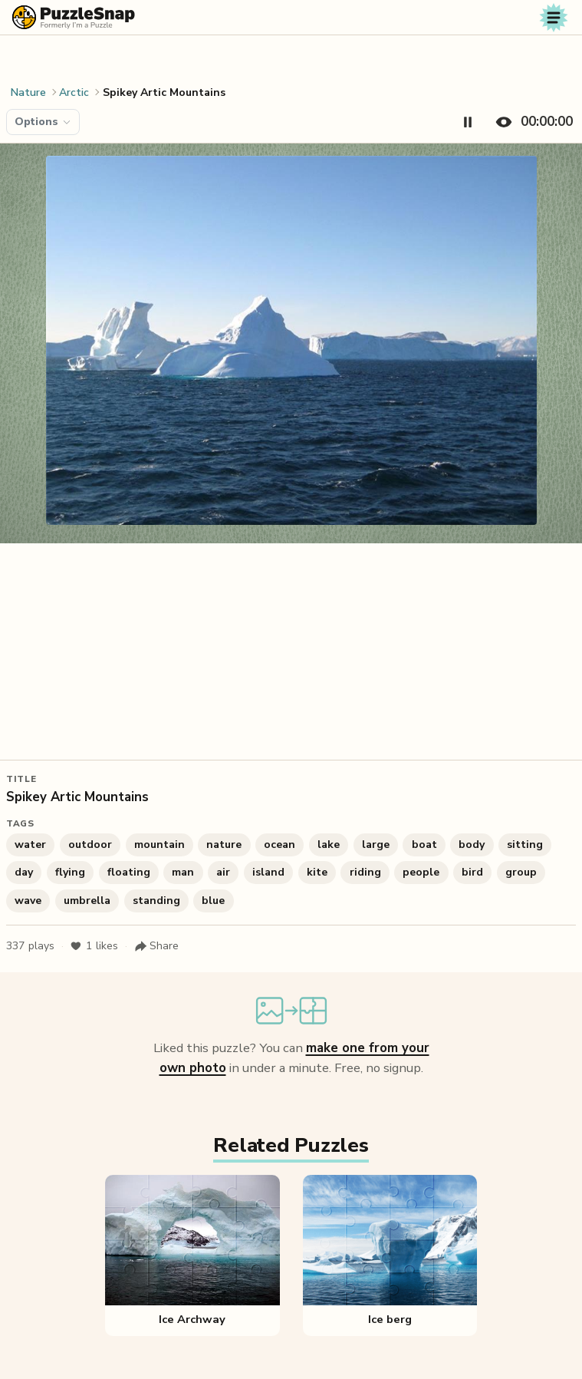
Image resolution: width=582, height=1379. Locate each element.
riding (365, 872)
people (421, 872)
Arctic (74, 92)
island (268, 872)
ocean (279, 844)
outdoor (90, 844)
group (521, 872)
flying (70, 872)
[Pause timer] (468, 122)
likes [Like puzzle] (94, 946)
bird (472, 872)
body (472, 844)
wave (28, 900)
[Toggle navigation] (554, 18)
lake (328, 844)
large (376, 844)
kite (317, 872)
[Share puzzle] (156, 946)
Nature (28, 92)
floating (128, 872)
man (183, 872)
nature (224, 844)
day (24, 872)
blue (213, 900)
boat (424, 844)
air (223, 872)
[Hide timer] (531, 122)
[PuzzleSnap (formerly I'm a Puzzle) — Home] (73, 17)
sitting (525, 844)
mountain (159, 844)
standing (156, 900)
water (30, 844)
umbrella (87, 900)
